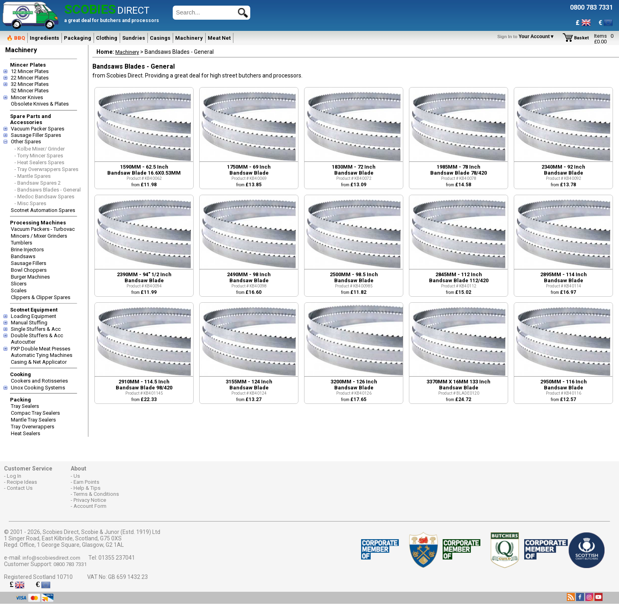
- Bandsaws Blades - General (47, 190)
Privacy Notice (90, 500)
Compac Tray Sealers (35, 413)
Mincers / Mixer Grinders (39, 236)
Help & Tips (87, 488)
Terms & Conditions (96, 494)
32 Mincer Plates (30, 84)
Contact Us (20, 488)
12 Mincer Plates (30, 71)
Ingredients (44, 38)
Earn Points (86, 482)
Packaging (77, 38)
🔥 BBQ (15, 38)
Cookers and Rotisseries (39, 381)
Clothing (106, 38)
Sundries (133, 38)
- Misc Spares (30, 203)
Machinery (189, 38)
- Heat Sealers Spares (39, 162)
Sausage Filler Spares (36, 135)
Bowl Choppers (29, 270)
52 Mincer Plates (30, 91)
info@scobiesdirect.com (51, 558)
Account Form (90, 506)
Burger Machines (30, 277)
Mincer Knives (27, 97)
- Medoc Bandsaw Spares (44, 197)
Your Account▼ (527, 36)
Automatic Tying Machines (41, 355)
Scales (19, 290)
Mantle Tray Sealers (33, 420)
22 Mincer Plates (30, 78)
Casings (160, 38)
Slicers (19, 284)
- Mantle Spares (32, 176)
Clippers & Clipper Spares (40, 297)
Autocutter (23, 342)
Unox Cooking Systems (38, 388)
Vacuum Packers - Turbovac (43, 229)
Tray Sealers (25, 406)
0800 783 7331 (70, 564)
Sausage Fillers (28, 263)
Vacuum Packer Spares (37, 129)
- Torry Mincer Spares (38, 156)
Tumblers (21, 243)
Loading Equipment (33, 316)
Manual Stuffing (29, 323)
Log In (14, 476)
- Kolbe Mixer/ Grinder (39, 149)
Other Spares (26, 142)
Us (77, 476)
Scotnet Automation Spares (43, 210)
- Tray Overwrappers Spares (46, 169)
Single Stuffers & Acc (36, 329)
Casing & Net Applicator (39, 362)
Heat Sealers (25, 433)
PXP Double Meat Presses (40, 349)
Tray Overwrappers (32, 427)
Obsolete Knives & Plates (40, 104)
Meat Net (219, 38)
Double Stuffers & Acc (37, 335)
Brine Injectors (27, 249)
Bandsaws (23, 256)
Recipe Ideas (22, 482)
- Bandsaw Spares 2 (37, 183)
